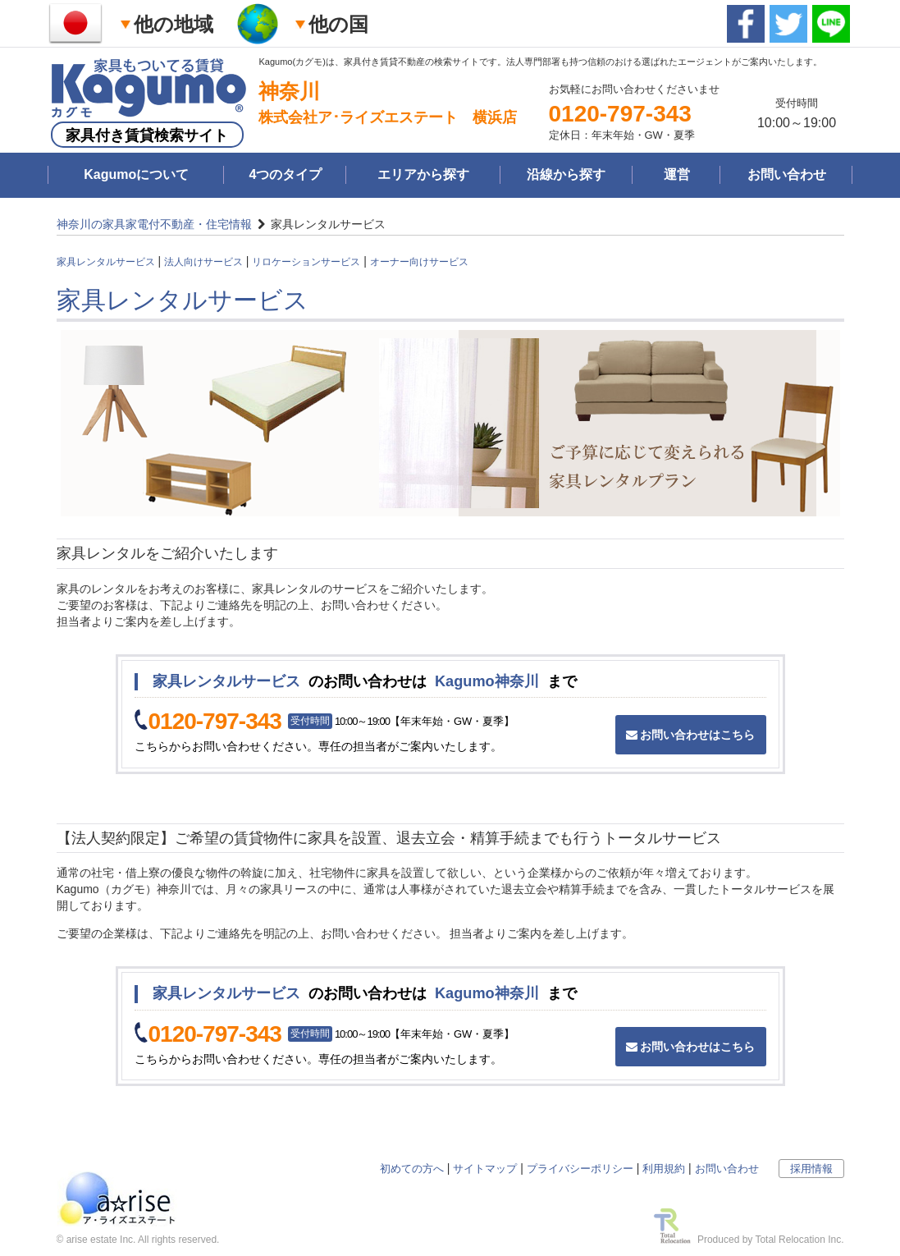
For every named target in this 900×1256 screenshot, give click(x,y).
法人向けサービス (203, 262)
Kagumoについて (136, 174)
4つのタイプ (285, 174)
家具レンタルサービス (106, 262)
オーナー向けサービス (419, 262)
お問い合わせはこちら (691, 734)
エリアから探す (423, 174)
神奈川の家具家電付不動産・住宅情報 (154, 224)
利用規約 (663, 1168)
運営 (677, 174)
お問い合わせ (786, 174)
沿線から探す (566, 174)
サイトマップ (485, 1168)
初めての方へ (412, 1168)
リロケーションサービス (306, 262)
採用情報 (811, 1168)
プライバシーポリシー (580, 1168)
